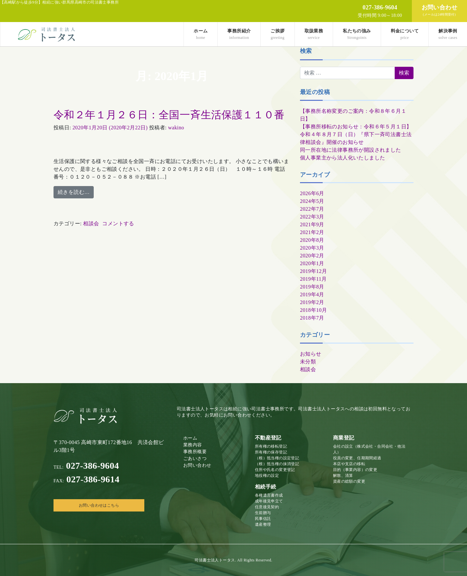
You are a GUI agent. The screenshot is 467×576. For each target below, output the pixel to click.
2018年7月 (312, 318)
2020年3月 (312, 248)
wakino (176, 127)
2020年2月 (312, 255)
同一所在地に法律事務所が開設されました (350, 150)
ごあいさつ (195, 458)
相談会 (91, 223)
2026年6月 (312, 193)
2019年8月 (312, 286)
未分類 (308, 361)
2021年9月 (312, 224)
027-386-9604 (86, 466)
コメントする (118, 223)
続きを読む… (74, 192)
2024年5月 (312, 201)
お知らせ (310, 354)
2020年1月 (312, 263)
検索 (306, 51)
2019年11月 (313, 279)
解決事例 (447, 34)
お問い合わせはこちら (99, 505)
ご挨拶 (277, 34)
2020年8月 (312, 240)
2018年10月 (313, 310)
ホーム (201, 34)
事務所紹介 (239, 34)
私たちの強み (357, 34)
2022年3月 (312, 216)
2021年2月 (312, 232)
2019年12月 (313, 271)
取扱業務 (314, 34)
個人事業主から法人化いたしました (342, 157)
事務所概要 (195, 451)
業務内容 (192, 444)
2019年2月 (312, 302)
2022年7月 (312, 209)
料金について (405, 34)
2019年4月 (312, 294)
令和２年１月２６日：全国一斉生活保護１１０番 (169, 115)
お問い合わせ (197, 465)
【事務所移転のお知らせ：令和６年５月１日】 (356, 126)
